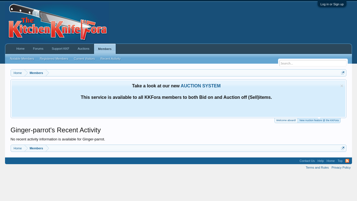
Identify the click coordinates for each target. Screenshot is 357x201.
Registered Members (54, 58)
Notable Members (22, 58)
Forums (38, 48)
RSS (347, 161)
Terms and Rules (317, 167)
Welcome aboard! (286, 120)
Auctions (83, 48)
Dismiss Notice (342, 86)
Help (320, 160)
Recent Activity (110, 58)
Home (20, 48)
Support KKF (60, 48)
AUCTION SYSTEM (201, 85)
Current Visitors (84, 58)
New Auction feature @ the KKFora (319, 120)
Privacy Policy (341, 167)
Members (105, 49)
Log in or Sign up (332, 4)
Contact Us (307, 160)
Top (339, 160)
